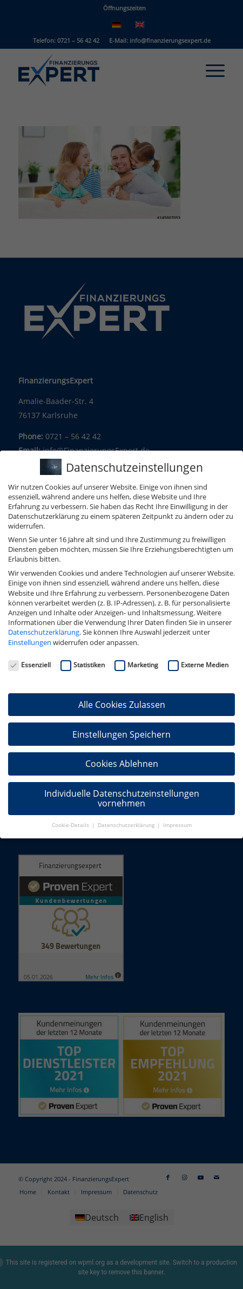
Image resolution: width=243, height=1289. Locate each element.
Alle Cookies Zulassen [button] (121, 705)
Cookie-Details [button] (71, 825)
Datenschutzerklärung (43, 632)
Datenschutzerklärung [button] (127, 825)
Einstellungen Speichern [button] (121, 734)
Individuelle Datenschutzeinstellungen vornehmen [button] (121, 798)
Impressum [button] (177, 825)
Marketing (136, 664)
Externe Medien (198, 664)
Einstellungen (29, 642)
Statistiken (82, 664)
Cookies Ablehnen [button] (121, 764)
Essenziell (29, 664)
